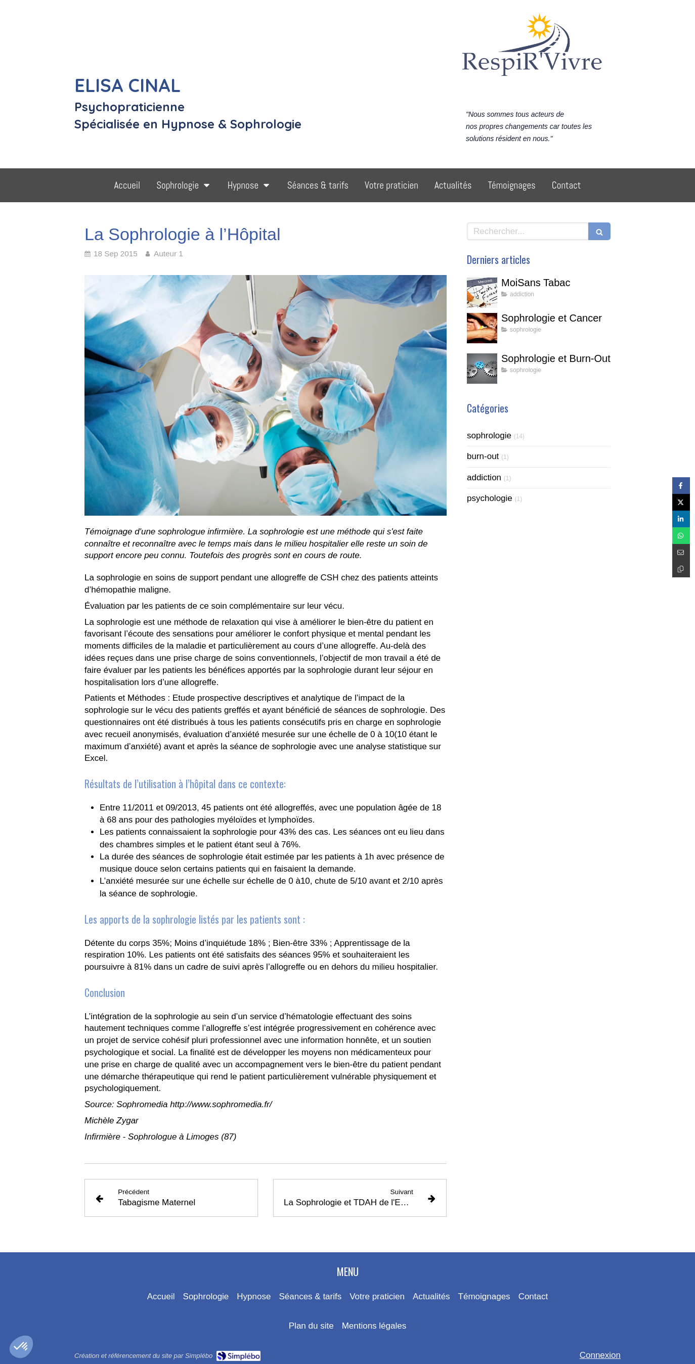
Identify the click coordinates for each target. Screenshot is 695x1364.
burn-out (483, 456)
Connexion (600, 1355)
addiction (484, 477)
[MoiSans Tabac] (482, 293)
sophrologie (489, 435)
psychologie (489, 498)
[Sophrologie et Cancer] (482, 328)
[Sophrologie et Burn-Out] (482, 368)
